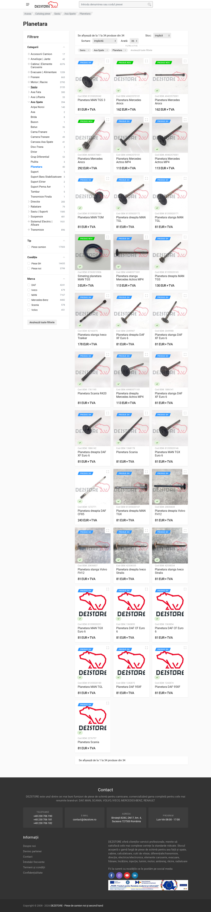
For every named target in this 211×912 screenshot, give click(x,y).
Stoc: (148, 35)
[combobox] (162, 35)
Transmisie (37, 229)
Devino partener (32, 851)
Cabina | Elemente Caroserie (41, 65)
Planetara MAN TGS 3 (91, 100)
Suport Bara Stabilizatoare (46, 176)
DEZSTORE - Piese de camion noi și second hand (77, 905)
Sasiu (84, 50)
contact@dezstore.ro (84, 819)
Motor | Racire (39, 82)
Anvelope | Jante (40, 59)
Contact (27, 856)
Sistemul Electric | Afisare (41, 223)
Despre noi (29, 846)
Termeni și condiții (34, 867)
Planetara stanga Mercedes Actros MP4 (130, 277)
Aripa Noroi (37, 107)
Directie (35, 201)
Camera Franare (40, 137)
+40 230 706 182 (43, 823)
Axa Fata (36, 92)
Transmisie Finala (41, 196)
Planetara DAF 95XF (129, 686)
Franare (35, 77)
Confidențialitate (33, 872)
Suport (35, 171)
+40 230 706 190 (43, 816)
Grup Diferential (40, 156)
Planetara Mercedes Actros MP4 (128, 160)
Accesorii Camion (41, 54)
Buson (34, 122)
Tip (46, 240)
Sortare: (86, 40)
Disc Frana (37, 146)
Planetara (36, 166)
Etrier (34, 151)
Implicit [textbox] (159, 35)
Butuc (34, 127)
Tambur (35, 191)
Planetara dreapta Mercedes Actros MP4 (130, 395)
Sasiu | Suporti (39, 211)
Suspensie (37, 216)
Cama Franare (39, 132)
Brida (34, 117)
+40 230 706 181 (43, 819)
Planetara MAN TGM (91, 217)
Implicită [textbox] (98, 40)
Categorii (46, 47)
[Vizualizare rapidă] (108, 61)
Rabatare (36, 206)
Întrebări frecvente (34, 862)
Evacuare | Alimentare (44, 72)
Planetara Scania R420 (92, 393)
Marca (46, 278)
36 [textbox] (132, 40)
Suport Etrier (38, 181)
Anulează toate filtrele (42, 322)
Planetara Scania (127, 452)
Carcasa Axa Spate (42, 141)
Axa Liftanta (38, 97)
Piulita (34, 161)
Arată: (124, 40)
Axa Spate (101, 50)
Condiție (46, 257)
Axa (33, 112)
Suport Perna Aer (41, 186)
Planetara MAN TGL (90, 686)
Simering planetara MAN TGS (90, 277)
